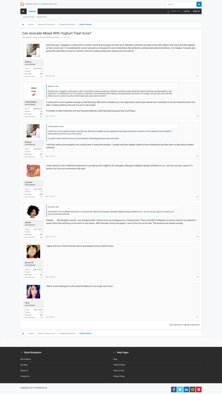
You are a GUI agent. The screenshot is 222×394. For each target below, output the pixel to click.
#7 (197, 317)
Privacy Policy (119, 376)
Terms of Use (118, 371)
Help (115, 359)
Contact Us (24, 376)
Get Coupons (25, 359)
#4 (197, 197)
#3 (197, 156)
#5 (197, 237)
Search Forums (28, 17)
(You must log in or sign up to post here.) (184, 325)
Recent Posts (42, 17)
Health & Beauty (39, 37)
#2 (197, 116)
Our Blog (23, 365)
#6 (197, 277)
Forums (32, 11)
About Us (24, 371)
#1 (197, 76)
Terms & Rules (119, 365)
